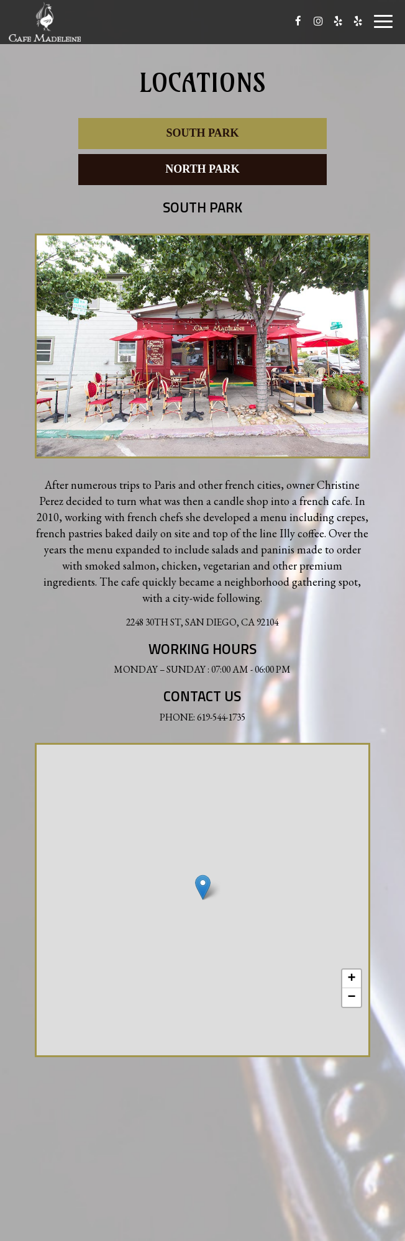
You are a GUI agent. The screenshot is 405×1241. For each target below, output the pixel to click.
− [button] (352, 997)
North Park (202, 169)
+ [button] (352, 979)
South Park (202, 133)
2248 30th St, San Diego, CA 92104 (202, 622)
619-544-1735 (221, 717)
